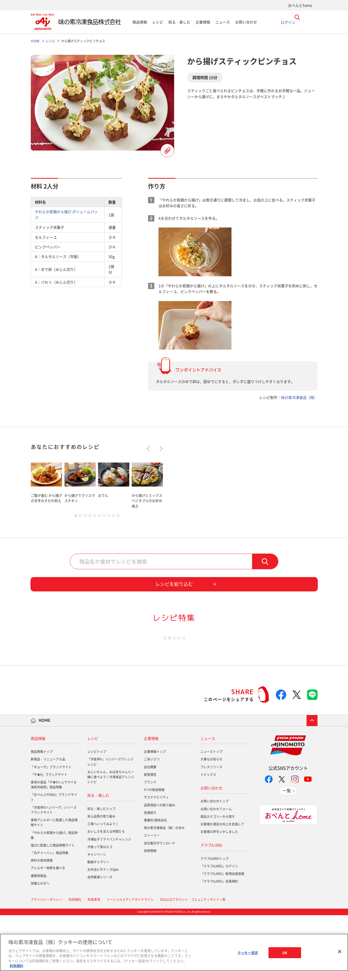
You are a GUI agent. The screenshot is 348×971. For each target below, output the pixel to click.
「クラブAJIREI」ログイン (219, 922)
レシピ (157, 22)
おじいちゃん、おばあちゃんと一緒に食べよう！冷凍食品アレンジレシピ (110, 832)
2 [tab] (80, 517)
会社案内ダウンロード (159, 898)
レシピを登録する (167, 150)
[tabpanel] (46, 484)
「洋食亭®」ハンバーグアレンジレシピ (110, 817)
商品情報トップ (42, 807)
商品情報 (139, 22)
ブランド (150, 838)
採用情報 (150, 906)
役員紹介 (150, 868)
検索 (265, 562)
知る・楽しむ (179, 22)
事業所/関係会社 (155, 876)
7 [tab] (104, 517)
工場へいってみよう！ (103, 879)
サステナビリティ (156, 853)
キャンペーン (96, 910)
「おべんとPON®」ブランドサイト (54, 853)
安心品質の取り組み (101, 872)
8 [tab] (108, 517)
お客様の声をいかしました (219, 887)
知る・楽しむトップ (101, 864)
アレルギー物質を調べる (48, 923)
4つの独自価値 (154, 845)
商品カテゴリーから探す (217, 872)
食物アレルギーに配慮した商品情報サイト (54, 878)
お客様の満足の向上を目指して (222, 880)
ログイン (288, 22)
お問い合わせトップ (214, 857)
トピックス (208, 830)
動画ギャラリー (98, 917)
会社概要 (150, 822)
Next (159, 448)
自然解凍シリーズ (99, 933)
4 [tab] (90, 517)
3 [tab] (85, 517)
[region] (174, 952)
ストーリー (152, 891)
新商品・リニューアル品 (48, 815)
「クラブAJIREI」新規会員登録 (222, 929)
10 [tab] (118, 517)
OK (284, 952)
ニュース (222, 22)
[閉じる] (339, 951)
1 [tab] (76, 517)
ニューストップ (211, 807)
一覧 (287, 846)
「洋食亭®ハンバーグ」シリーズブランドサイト (54, 866)
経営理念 (150, 830)
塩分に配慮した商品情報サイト (53, 901)
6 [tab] (99, 517)
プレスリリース (211, 822)
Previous (149, 448)
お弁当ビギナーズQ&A (103, 925)
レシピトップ (96, 807)
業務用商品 (38, 931)
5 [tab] (94, 517)
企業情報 (203, 22)
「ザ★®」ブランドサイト (49, 830)
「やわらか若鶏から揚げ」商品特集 (54, 891)
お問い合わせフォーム (216, 864)
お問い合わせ (246, 22)
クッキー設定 (247, 952)
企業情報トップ (155, 807)
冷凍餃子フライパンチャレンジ (109, 894)
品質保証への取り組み (159, 860)
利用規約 (16, 965)
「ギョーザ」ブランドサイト (51, 822)
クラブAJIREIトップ (214, 914)
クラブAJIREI (211, 900)
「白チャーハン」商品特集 (49, 908)
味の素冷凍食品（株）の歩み (164, 883)
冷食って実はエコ (99, 902)
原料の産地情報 (42, 916)
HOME (45, 776)
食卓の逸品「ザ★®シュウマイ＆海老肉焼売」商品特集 (54, 840)
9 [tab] (113, 517)
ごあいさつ (152, 815)
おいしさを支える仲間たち (106, 887)
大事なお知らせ (211, 815)
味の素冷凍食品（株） (299, 397)
